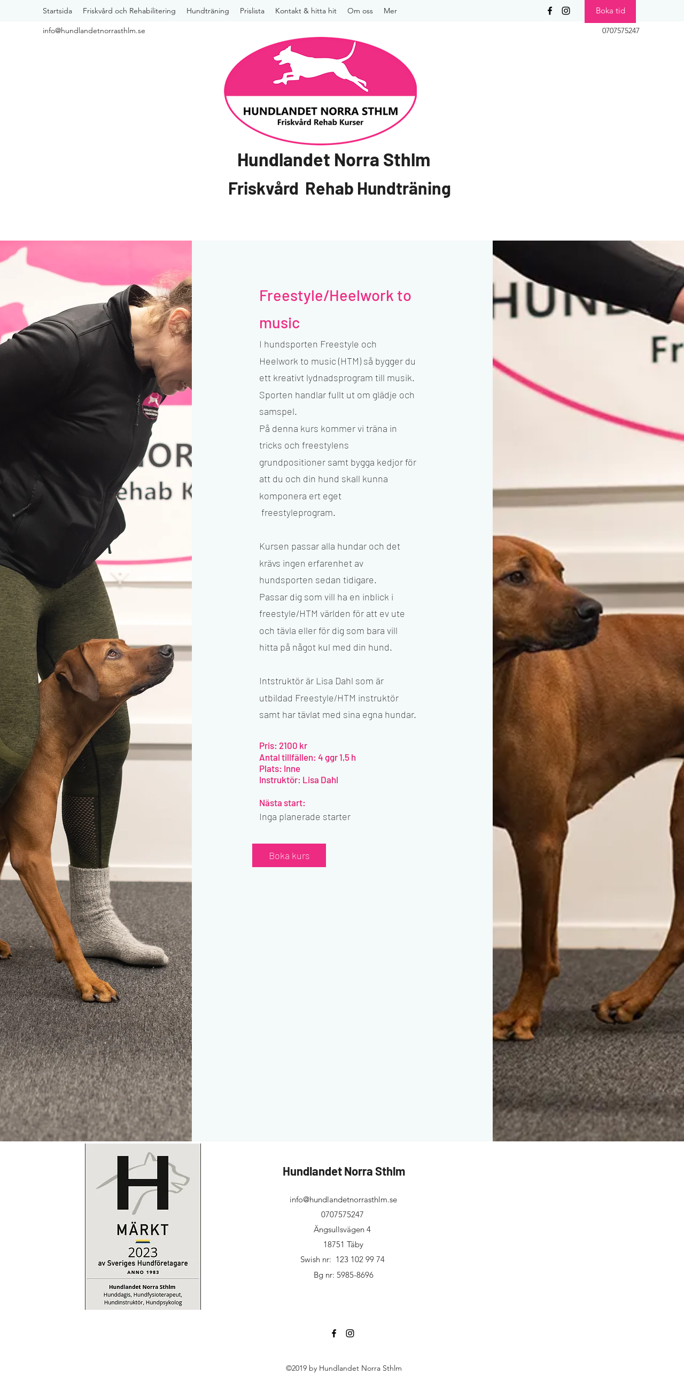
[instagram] (566, 10)
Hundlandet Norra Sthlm (333, 159)
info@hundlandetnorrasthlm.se (343, 1199)
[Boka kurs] (289, 855)
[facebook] (550, 10)
